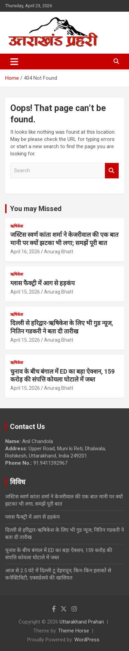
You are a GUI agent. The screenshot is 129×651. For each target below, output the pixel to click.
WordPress (86, 640)
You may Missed (36, 209)
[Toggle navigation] (14, 61)
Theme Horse (73, 631)
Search (112, 170)
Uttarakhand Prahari (82, 622)
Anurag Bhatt (58, 251)
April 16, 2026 (25, 251)
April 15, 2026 (25, 292)
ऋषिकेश (16, 226)
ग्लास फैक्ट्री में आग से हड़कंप (42, 283)
